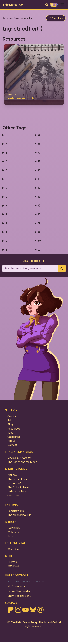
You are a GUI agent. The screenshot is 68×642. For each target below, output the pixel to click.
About (11, 440)
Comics (11, 416)
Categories (13, 436)
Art (9, 420)
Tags (10, 432)
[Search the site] (30, 268)
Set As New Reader (18, 591)
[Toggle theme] (53, 5)
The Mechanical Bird (19, 514)
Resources (13, 428)
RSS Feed (13, 566)
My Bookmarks (16, 586)
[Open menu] (62, 4)
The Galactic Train (18, 487)
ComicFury (13, 527)
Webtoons (13, 532)
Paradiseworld (15, 510)
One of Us (13, 495)
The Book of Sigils (18, 479)
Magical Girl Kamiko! (19, 457)
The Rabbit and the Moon (22, 462)
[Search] (47, 5)
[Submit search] (62, 268)
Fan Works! (14, 483)
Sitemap (12, 561)
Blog (10, 424)
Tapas (11, 536)
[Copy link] (56, 18)
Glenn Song (30, 622)
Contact (12, 444)
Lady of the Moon (17, 491)
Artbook (12, 475)
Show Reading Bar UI (19, 595)
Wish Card (13, 549)
